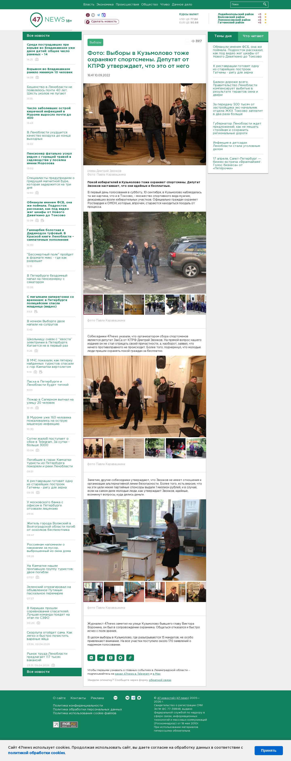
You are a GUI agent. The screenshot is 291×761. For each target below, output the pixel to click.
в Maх (156, 674)
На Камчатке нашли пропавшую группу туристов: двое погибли (51, 571)
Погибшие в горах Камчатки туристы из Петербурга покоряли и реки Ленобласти (51, 466)
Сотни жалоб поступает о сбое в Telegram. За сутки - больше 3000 (51, 444)
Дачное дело (182, 4)
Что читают (253, 36)
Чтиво (165, 4)
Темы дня (223, 36)
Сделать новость (104, 21)
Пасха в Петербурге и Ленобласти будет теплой (51, 386)
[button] (91, 657)
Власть (88, 4)
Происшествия (127, 4)
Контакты (78, 698)
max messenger (103, 15)
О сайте (59, 698)
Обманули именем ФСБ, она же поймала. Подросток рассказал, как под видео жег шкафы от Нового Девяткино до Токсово (238, 52)
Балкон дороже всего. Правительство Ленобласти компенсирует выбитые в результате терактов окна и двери (235, 88)
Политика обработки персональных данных (87, 709)
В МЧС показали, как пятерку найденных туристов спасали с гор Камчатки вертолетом (51, 366)
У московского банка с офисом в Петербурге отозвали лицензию (51, 508)
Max (139, 698)
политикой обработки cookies (36, 753)
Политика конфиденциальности (78, 705)
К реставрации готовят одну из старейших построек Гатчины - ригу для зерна (51, 487)
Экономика (105, 4)
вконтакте (93, 15)
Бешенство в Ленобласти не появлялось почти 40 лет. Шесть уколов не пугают (51, 93)
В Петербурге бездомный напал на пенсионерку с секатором (51, 281)
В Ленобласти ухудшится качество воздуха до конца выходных (51, 138)
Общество (149, 4)
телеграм (98, 15)
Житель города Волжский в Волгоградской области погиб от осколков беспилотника (51, 529)
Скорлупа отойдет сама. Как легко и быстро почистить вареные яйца (51, 638)
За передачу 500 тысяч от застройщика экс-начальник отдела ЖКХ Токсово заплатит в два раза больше (238, 109)
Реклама (97, 698)
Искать (264, 4)
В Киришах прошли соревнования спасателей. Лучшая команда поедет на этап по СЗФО (51, 616)
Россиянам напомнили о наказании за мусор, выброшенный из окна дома (51, 550)
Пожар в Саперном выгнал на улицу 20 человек (51, 404)
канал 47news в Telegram (132, 674)
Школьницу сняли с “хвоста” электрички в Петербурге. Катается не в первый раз (51, 345)
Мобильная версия (88, 15)
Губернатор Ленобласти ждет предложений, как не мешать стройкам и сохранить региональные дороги (237, 128)
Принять (268, 750)
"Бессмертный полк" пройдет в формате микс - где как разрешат (51, 260)
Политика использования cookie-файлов (84, 713)
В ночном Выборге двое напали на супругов (51, 325)
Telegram (133, 698)
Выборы (95, 42)
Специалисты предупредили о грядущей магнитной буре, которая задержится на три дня (51, 186)
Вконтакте (115, 698)
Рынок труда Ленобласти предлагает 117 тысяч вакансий (51, 659)
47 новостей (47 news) (173, 698)
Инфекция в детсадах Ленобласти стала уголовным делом (236, 146)
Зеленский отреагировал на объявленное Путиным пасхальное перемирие (51, 593)
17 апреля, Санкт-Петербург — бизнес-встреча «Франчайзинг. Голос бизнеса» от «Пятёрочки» (237, 163)
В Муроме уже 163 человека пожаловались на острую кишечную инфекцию (51, 423)
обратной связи (160, 680)
